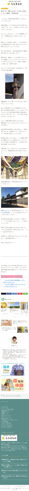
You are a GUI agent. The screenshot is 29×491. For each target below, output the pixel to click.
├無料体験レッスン (6, 410)
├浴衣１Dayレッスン (6, 418)
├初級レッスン (5, 412)
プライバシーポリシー (6, 427)
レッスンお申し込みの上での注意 (20, 486)
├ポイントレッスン (6, 417)
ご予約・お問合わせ (6, 423)
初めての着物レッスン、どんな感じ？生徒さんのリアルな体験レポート (15, 466)
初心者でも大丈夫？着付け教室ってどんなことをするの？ (15, 471)
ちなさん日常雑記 (4, 8)
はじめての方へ (5, 407)
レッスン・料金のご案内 (7, 409)
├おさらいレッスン (6, 415)
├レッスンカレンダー (6, 424)
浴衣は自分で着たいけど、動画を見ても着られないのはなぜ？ (15, 477)
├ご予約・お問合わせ (6, 426)
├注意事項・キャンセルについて (9, 420)
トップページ (4, 406)
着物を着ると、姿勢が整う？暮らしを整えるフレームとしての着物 (15, 460)
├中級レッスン (5, 413)
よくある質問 (4, 421)
